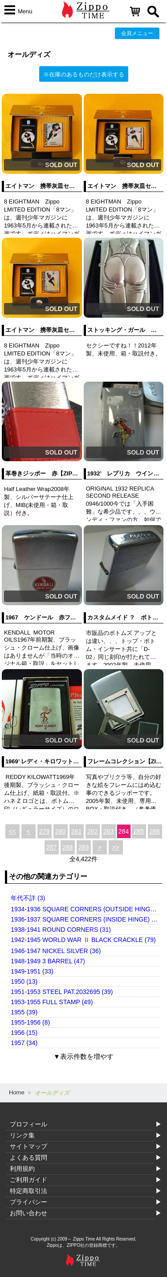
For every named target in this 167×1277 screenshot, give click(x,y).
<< (12, 831)
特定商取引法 (28, 1190)
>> (115, 847)
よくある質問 (28, 1157)
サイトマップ (28, 1146)
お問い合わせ (28, 1213)
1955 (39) (24, 1012)
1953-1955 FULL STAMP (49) (52, 1002)
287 (51, 847)
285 (139, 831)
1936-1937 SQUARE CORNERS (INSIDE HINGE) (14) (87, 919)
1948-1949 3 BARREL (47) (48, 961)
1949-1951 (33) (32, 971)
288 (67, 847)
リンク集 (22, 1135)
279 (44, 831)
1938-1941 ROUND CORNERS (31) (61, 929)
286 (155, 831)
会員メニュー (137, 33)
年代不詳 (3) (28, 898)
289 (83, 847)
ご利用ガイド (28, 1179)
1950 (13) (24, 981)
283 (108, 831)
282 (92, 831)
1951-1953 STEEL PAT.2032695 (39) (62, 991)
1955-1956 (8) (30, 1022)
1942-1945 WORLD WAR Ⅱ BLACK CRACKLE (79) (83, 939)
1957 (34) (24, 1042)
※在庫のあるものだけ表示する (83, 74)
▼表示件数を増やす (83, 1056)
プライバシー (28, 1201)
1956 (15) (24, 1032)
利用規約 (22, 1168)
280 (60, 831)
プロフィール (28, 1124)
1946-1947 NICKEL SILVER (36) (56, 950)
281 (76, 831)
